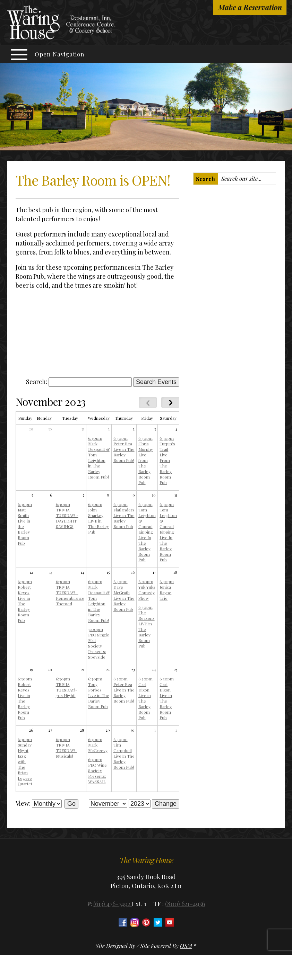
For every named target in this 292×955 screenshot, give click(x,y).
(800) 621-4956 (185, 904)
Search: (36, 381)
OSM (186, 945)
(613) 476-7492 (112, 904)
